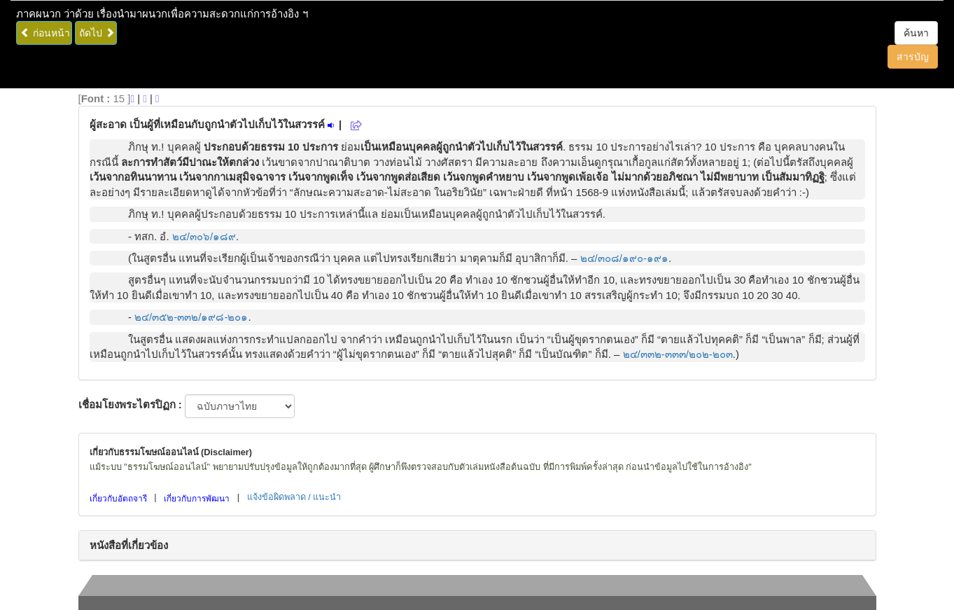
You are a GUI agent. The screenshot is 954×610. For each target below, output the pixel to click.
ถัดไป (97, 33)
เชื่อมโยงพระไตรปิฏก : (130, 404)
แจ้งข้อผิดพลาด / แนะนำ (294, 497)
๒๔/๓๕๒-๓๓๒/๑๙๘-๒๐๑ (191, 317)
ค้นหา (916, 33)
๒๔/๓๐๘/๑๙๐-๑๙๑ (624, 258)
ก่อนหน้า (45, 33)
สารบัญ (913, 56)
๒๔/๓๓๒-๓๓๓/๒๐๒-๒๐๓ (678, 354)
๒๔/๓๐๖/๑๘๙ (204, 236)
